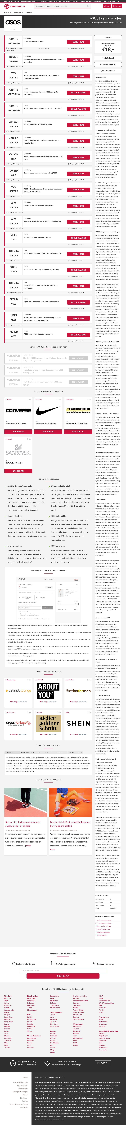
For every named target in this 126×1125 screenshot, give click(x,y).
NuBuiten (53, 998)
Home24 (7, 1014)
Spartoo (76, 998)
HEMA (75, 1040)
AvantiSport (69, 399)
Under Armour (55, 1021)
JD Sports (53, 1016)
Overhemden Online (80, 991)
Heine (75, 1035)
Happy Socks (8, 1012)
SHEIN (67, 712)
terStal (75, 1002)
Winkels (6, 12)
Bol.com (76, 1028)
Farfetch (53, 1033)
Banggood (76, 1026)
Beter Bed (30, 1035)
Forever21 (53, 1035)
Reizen (29, 1009)
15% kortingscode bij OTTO (111, 1)
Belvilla (29, 1012)
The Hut (101, 1005)
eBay (75, 1030)
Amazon (76, 1023)
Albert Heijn (31, 993)
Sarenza (7, 1023)
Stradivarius (77, 1000)
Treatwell (102, 1040)
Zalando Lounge (11, 680)
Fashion (53, 1026)
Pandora (76, 993)
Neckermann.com (104, 995)
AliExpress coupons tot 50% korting (91, 1)
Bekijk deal (18, 432)
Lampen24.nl (54, 991)
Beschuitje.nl (31, 995)
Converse (9, 399)
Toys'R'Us (7, 1035)
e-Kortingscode (56, 1122)
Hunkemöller (8, 1016)
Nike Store (39, 399)
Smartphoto (103, 1019)
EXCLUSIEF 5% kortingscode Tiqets (51, 1)
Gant (51, 1040)
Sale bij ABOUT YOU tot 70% (71, 1)
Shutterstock (103, 1016)
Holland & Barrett (104, 1033)
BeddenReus (31, 1033)
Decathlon (53, 1014)
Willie (6, 1037)
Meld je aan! (108, 58)
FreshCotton (54, 1037)
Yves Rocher (103, 1044)
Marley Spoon (32, 1005)
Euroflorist (7, 1000)
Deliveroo (30, 998)
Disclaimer (24, 1093)
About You (7, 993)
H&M (75, 1037)
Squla (6, 1028)
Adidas (52, 1009)
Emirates (30, 1016)
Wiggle (29, 1026)
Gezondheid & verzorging (108, 1026)
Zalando (76, 1012)
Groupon (7, 1009)
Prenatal (7, 1021)
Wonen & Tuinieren (34, 1030)
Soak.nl (6, 1026)
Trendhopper (54, 1000)
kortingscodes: (14, 1)
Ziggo (6, 1040)
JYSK (29, 1040)
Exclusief (29, 12)
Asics (52, 1012)
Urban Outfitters (78, 1007)
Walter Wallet (77, 1009)
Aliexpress (77, 1021)
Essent (29, 1037)
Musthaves (54, 995)
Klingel (52, 1044)
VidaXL (101, 1007)
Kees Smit (30, 1042)
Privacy (25, 1089)
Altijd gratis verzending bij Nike (29, 1)
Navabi (52, 1047)
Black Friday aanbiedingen (19, 1099)
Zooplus (7, 1042)
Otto (100, 1000)
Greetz (6, 1007)
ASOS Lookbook (108, 64)
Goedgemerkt (9, 1005)
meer (28, 846)
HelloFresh (31, 1000)
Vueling (29, 1023)
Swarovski (9, 439)
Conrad (6, 998)
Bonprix (52, 1028)
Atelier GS (39, 712)
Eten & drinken (32, 991)
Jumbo (29, 1002)
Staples (7, 1030)
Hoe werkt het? (108, 71)
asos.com (108, 37)
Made (52, 993)
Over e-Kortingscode (20, 1077)
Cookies (25, 1096)
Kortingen (17, 12)
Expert (6, 1002)
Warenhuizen (78, 1019)
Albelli (101, 1014)
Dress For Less (10, 712)
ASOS (6, 995)
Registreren (117, 6)
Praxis (6, 1019)
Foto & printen (104, 1012)
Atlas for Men (70, 680)
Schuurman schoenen (80, 995)
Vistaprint (102, 1021)
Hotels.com (31, 1021)
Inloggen (107, 6)
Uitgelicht (7, 991)
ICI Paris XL (103, 1035)
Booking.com (31, 1014)
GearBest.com (78, 1033)
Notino (101, 1037)
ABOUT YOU (39, 680)
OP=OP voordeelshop (106, 998)
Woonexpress (55, 1002)
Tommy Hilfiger (78, 1005)
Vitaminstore (103, 1042)
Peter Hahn (102, 1002)
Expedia (30, 1019)
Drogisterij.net (103, 1030)
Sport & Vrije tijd (56, 1007)
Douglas (101, 1028)
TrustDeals (24, 1102)
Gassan (52, 1042)
